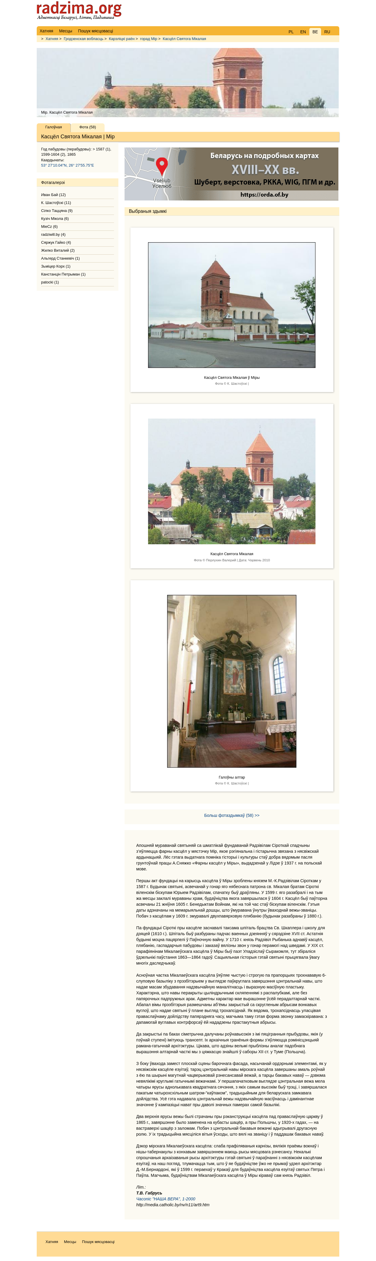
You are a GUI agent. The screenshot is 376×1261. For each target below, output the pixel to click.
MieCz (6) (49, 226)
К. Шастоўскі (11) (56, 202)
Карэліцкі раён (122, 38)
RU (327, 31)
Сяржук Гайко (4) (56, 242)
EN (303, 31)
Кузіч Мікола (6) (55, 218)
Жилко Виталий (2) (58, 250)
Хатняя (52, 38)
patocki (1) (50, 282)
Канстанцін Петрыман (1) (63, 274)
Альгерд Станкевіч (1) (60, 258)
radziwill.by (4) (53, 234)
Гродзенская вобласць (83, 38)
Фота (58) (87, 127)
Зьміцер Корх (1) (55, 266)
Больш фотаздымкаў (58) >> (231, 815)
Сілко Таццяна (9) (57, 210)
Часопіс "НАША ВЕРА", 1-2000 (165, 1199)
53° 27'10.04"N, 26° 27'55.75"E (67, 165)
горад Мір (148, 38)
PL (290, 31)
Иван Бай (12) (53, 195)
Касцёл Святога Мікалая (184, 38)
